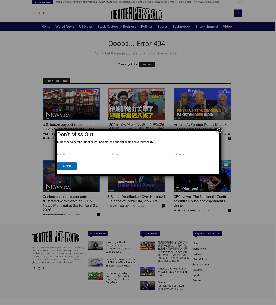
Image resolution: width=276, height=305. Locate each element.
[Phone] (193, 154)
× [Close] (219, 130)
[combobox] (171, 154)
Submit (66, 166)
